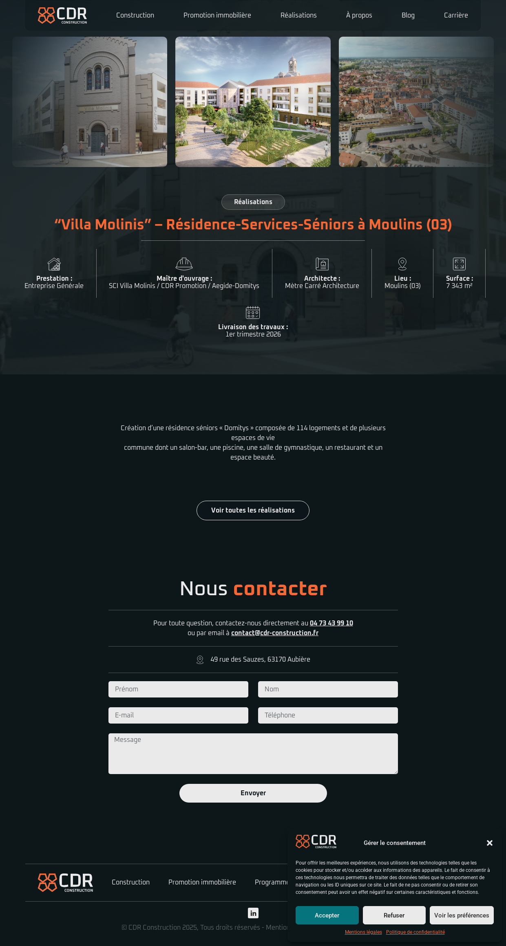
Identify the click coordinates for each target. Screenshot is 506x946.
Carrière (456, 15)
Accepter (327, 915)
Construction (135, 15)
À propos (359, 15)
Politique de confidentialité (415, 932)
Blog (408, 15)
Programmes (274, 882)
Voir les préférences (461, 915)
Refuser (394, 915)
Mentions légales (363, 932)
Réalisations (299, 15)
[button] (490, 843)
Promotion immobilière (217, 15)
